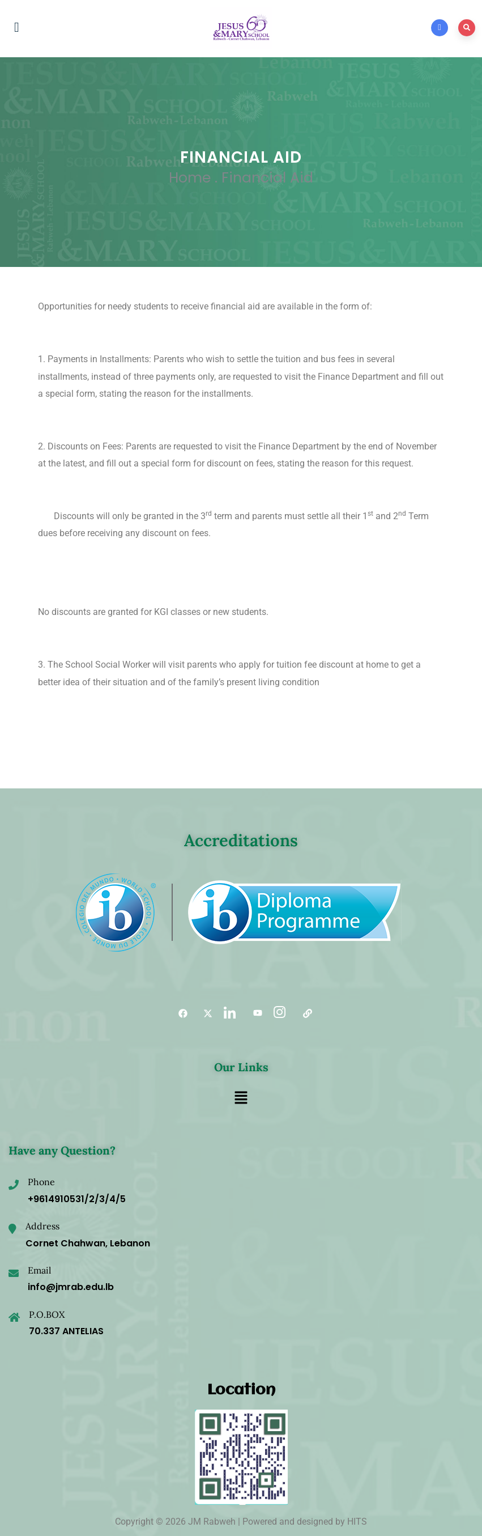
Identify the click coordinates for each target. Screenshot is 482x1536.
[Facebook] (178, 1013)
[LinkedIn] (228, 1013)
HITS (357, 1521)
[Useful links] (303, 1013)
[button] (240, 1098)
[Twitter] (203, 1013)
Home (190, 178)
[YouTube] (253, 1013)
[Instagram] (278, 1013)
